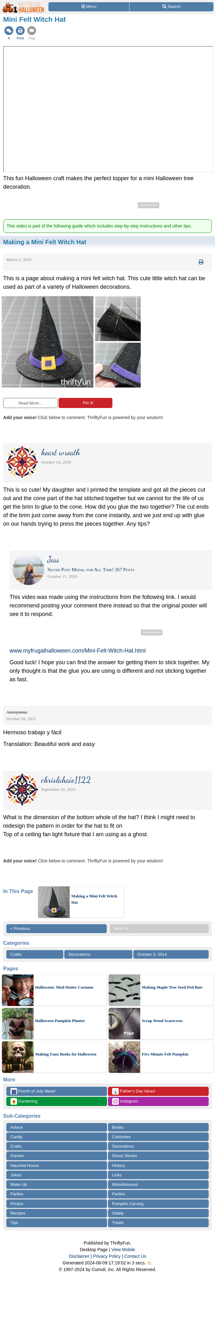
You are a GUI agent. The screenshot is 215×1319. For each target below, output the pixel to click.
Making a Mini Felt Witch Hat (94, 899)
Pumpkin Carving (127, 1203)
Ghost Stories (124, 1155)
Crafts (16, 954)
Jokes (15, 1175)
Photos (16, 1203)
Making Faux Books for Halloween (65, 1054)
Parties (16, 1194)
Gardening (23, 1101)
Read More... (30, 403)
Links (117, 1175)
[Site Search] (171, 6)
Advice (16, 1127)
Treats (117, 1222)
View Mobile (123, 1249)
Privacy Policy (107, 1256)
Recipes (17, 1213)
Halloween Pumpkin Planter (60, 1020)
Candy (16, 1136)
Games (17, 1155)
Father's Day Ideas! (133, 1091)
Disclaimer (79, 1256)
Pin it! (85, 402)
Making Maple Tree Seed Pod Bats (172, 987)
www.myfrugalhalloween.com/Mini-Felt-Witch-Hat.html (77, 651)
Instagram (125, 1101)
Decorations (79, 954)
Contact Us (135, 1256)
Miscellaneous (125, 1184)
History (118, 1165)
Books (117, 1127)
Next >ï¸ (123, 928)
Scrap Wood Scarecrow (162, 1020)
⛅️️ (149, 1262)
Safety (118, 1213)
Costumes (121, 1136)
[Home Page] (23, 3)
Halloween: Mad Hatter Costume (64, 987)
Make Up (18, 1184)
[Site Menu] (88, 6)
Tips (14, 1222)
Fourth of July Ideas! (32, 1091)
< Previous (20, 928)
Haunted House (24, 1165)
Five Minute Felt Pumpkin (165, 1054)
